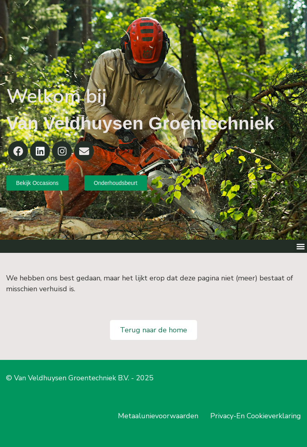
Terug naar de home (153, 330)
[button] (300, 246)
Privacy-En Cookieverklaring (255, 416)
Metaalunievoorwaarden (158, 416)
